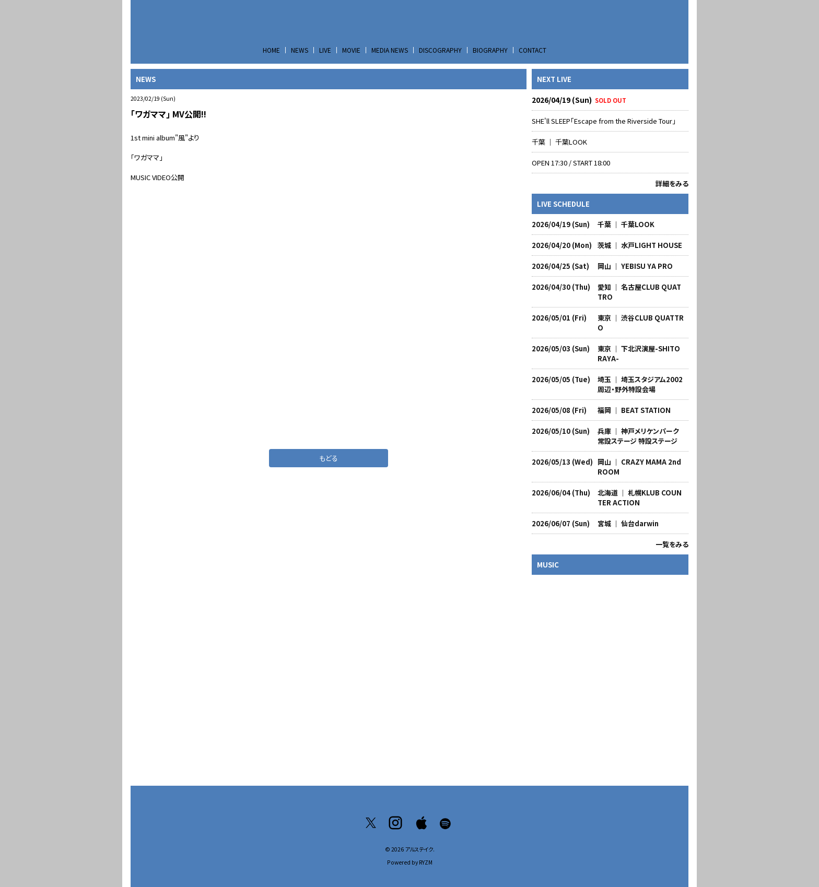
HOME (271, 49)
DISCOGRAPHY (440, 49)
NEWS (299, 49)
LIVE (325, 49)
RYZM (425, 862)
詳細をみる (672, 183)
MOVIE (351, 49)
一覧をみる (672, 544)
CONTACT (532, 49)
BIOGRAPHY (490, 49)
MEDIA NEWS (389, 49)
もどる (328, 458)
